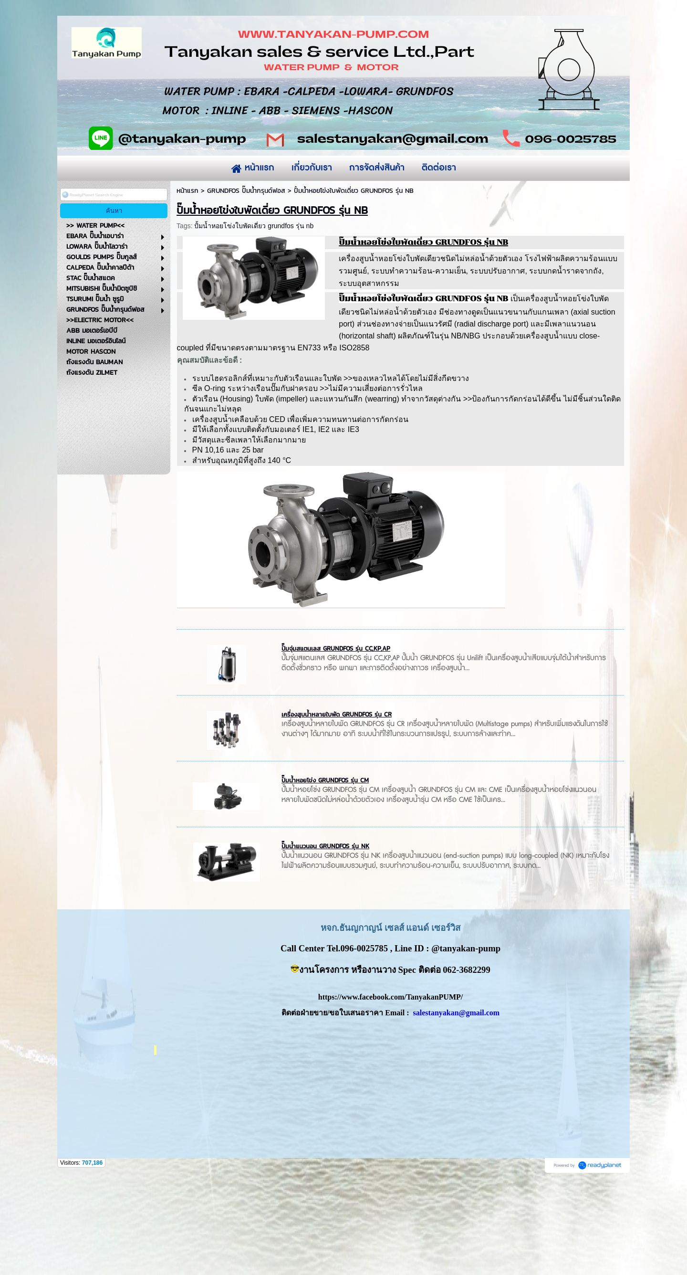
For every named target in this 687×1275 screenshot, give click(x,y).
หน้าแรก (187, 289)
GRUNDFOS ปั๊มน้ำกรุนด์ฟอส (246, 289)
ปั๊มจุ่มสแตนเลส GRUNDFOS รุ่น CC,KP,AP (335, 746)
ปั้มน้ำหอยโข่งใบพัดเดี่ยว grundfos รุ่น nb (253, 323)
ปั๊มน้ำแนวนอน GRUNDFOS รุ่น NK (325, 943)
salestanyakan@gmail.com (456, 1110)
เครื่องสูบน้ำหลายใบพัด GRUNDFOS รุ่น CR (336, 812)
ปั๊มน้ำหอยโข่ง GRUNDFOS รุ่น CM (325, 878)
